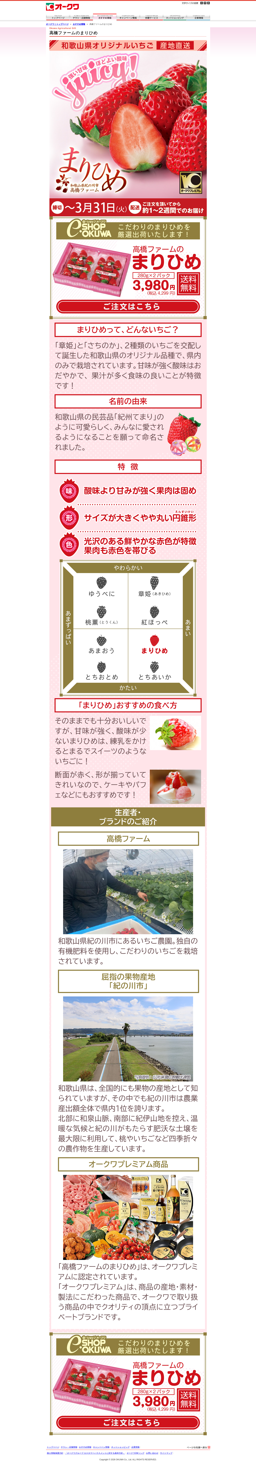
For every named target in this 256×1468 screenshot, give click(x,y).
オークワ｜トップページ (57, 24)
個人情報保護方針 (55, 1453)
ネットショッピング (120, 1447)
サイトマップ (166, 1453)
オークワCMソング (135, 1453)
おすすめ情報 (79, 24)
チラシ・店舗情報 (69, 1447)
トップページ (53, 1447)
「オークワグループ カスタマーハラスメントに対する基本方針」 (95, 1453)
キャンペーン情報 (101, 1447)
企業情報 (135, 1447)
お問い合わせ (152, 1453)
